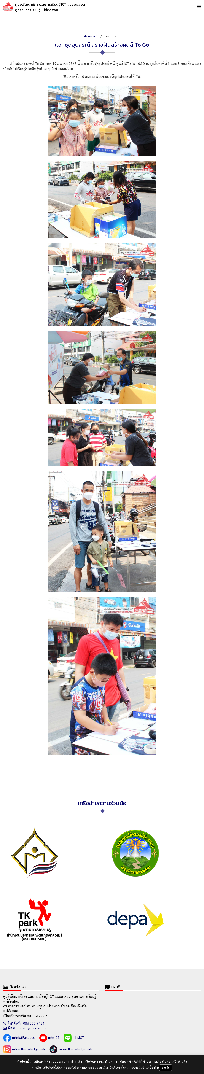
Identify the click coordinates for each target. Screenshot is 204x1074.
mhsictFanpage (19, 1038)
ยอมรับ (166, 1067)
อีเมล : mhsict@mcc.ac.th (24, 1028)
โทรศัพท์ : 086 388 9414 (23, 1023)
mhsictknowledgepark (24, 1049)
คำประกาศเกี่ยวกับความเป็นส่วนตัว (165, 1061)
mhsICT (49, 1038)
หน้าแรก (91, 36)
